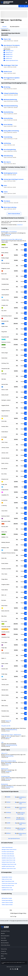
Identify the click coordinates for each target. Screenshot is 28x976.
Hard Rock (8, 828)
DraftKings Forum (9, 50)
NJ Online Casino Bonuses (8, 851)
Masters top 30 (4, 768)
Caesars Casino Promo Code (8, 860)
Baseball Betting (8, 112)
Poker (5, 185)
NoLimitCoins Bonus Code (8, 885)
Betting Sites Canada (7, 898)
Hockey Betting (8, 118)
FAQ (11, 910)
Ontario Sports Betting (7, 900)
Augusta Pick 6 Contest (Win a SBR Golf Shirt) (11, 239)
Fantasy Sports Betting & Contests (14, 179)
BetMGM (8, 797)
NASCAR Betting (8, 156)
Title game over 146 (5, 725)
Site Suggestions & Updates (11, 78)
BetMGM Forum (8, 54)
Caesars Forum (8, 56)
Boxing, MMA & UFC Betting (11, 131)
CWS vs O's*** (4, 753)
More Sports (7, 162)
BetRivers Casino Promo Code (9, 868)
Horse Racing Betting (10, 149)
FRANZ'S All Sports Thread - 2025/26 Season (11, 734)
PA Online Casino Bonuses (8, 853)
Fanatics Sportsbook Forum (11, 60)
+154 (2, 742)
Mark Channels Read (14, 213)
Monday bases (4, 784)
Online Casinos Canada (7, 902)
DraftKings (8, 812)
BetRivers (8, 833)
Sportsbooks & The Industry (12, 45)
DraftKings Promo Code (21, 813)
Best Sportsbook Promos (14, 838)
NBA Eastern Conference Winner (8, 761)
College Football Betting (11, 93)
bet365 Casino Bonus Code (8, 866)
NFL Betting (7, 87)
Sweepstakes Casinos (7, 877)
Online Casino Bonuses (7, 847)
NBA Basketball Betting (10, 99)
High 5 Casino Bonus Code (8, 881)
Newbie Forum (8, 71)
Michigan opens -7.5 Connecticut (9, 231)
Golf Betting (7, 143)
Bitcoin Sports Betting (10, 207)
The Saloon (7, 201)
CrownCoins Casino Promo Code (9, 883)
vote (23, 255)
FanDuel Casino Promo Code (8, 862)
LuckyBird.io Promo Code (7, 889)
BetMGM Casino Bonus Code (8, 858)
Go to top (13, 916)
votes (23, 244)
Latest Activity (6, 30)
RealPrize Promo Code (7, 887)
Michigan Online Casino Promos (9, 849)
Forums (4, 26)
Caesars (8, 807)
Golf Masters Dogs (5, 776)
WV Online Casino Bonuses (8, 856)
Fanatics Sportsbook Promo (20, 818)
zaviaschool (20, 224)
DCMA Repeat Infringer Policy (18, 913)
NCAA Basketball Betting (11, 106)
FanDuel (8, 802)
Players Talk (7, 39)
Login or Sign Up (23, 6)
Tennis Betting (8, 137)
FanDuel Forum (8, 52)
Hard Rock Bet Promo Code (21, 829)
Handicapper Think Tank (11, 65)
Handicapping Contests (10, 173)
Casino (6, 192)
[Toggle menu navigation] (26, 2)
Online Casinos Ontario (7, 904)
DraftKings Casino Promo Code (9, 864)
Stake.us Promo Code (7, 879)
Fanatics (8, 817)
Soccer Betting (8, 124)
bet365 (8, 823)
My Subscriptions (14, 26)
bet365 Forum (8, 58)
